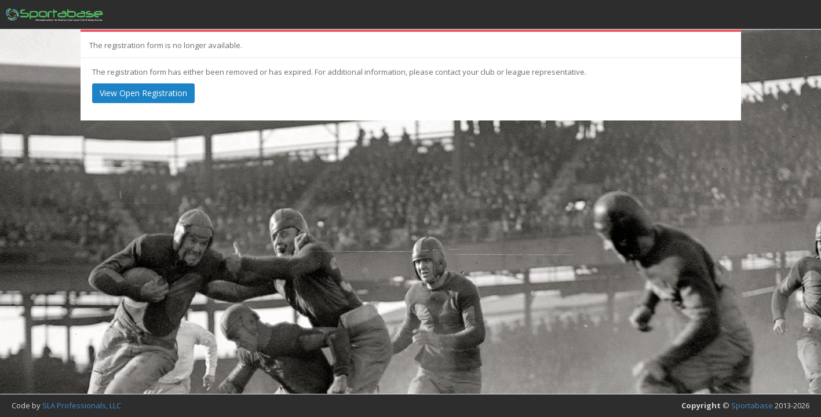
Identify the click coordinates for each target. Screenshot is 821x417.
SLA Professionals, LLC (81, 405)
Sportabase (752, 405)
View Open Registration (143, 92)
